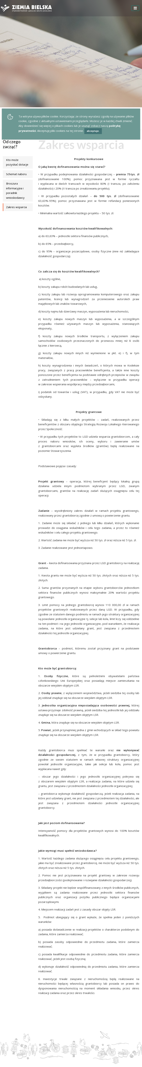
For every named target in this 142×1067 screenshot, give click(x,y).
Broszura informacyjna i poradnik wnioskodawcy (15, 190)
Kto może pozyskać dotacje (17, 162)
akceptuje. (93, 131)
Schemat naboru (16, 174)
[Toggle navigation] (135, 8)
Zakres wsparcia (16, 207)
